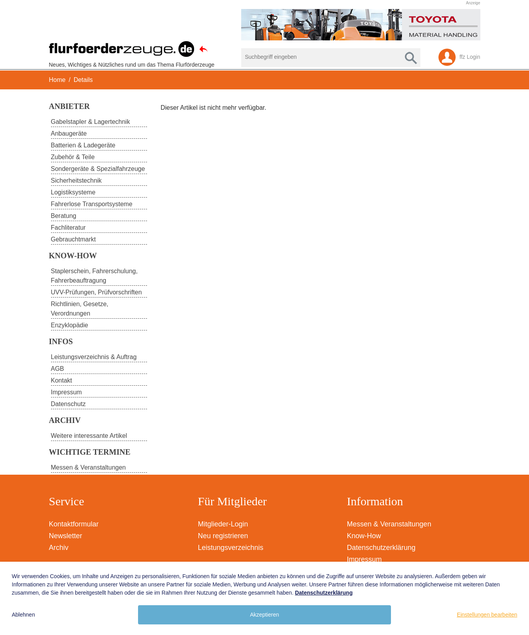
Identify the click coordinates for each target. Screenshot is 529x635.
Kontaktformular (74, 524)
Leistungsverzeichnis (231, 548)
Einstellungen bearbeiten (487, 614)
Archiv (59, 548)
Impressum (364, 559)
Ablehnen (23, 614)
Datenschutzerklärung (381, 548)
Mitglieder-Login (223, 524)
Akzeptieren (264, 614)
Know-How (364, 536)
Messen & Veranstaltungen (389, 524)
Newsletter (65, 536)
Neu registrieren (223, 536)
